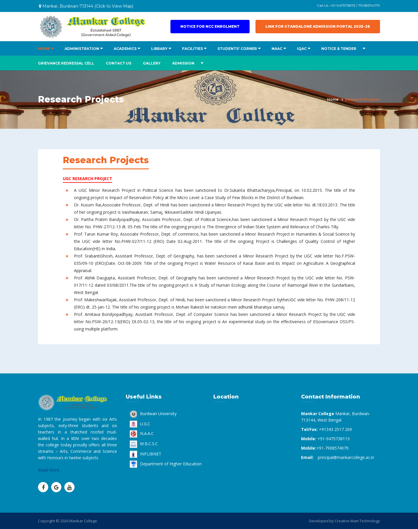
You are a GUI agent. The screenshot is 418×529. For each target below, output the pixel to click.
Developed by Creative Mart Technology (344, 520)
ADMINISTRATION (82, 48)
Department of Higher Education (166, 464)
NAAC (277, 48)
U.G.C (140, 424)
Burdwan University (153, 413)
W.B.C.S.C (144, 443)
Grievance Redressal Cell (66, 63)
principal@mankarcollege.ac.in (346, 457)
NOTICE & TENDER (338, 48)
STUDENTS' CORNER (237, 48)
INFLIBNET (145, 454)
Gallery (151, 63)
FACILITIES (192, 48)
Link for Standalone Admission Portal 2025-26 (317, 26)
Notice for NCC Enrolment (210, 26)
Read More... (50, 470)
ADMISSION (183, 63)
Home (332, 99)
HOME (44, 48)
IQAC (302, 48)
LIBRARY (159, 48)
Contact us (118, 63)
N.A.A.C (142, 433)
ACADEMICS (125, 48)
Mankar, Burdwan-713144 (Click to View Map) (86, 6)
